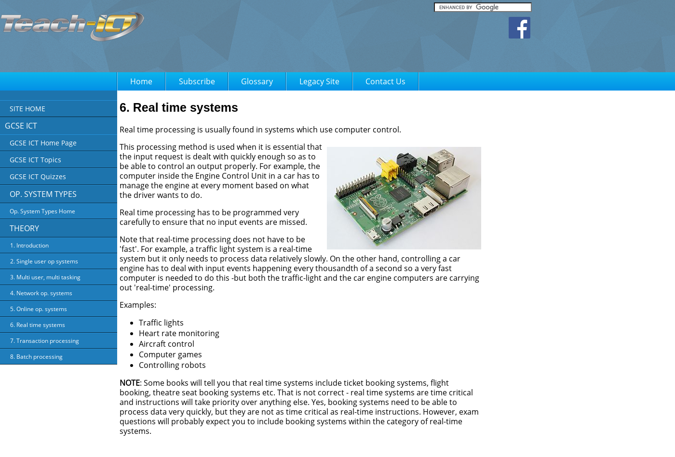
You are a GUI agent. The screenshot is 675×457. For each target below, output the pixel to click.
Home (141, 81)
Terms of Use (362, 443)
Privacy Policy (320, 443)
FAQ (393, 443)
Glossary (257, 81)
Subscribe (197, 81)
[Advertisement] (631, 238)
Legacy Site (319, 81)
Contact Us (385, 81)
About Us (283, 443)
